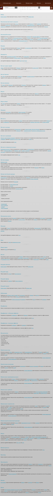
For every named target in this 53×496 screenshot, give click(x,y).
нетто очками (42, 218)
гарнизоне (31, 295)
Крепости (31, 23)
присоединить (37, 122)
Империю (16, 150)
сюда (32, 29)
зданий (9, 242)
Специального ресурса (6, 259)
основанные (27, 150)
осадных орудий (35, 68)
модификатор (3, 139)
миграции (9, 221)
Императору (10, 85)
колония (32, 25)
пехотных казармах (19, 188)
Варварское (3, 162)
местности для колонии (34, 366)
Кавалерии (36, 167)
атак (15, 249)
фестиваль (39, 39)
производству (12, 139)
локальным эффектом (36, 36)
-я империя (9, 408)
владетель (35, 380)
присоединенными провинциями (41, 391)
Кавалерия (16, 181)
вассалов (16, 489)
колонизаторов (22, 366)
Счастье (5, 491)
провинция (39, 23)
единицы (13, 299)
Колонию (30, 129)
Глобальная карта (7, 3)
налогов (27, 492)
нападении (30, 482)
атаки (19, 139)
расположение (22, 295)
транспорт (16, 380)
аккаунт (50, 465)
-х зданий (10, 407)
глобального (18, 130)
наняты (34, 299)
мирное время (36, 259)
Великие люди (29, 3)
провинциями (41, 379)
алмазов (40, 352)
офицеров (10, 281)
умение (3, 48)
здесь (19, 154)
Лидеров (33, 437)
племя (6, 162)
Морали (22, 482)
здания (36, 406)
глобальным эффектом (8, 150)
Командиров (44, 437)
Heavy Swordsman (4, 205)
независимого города (18, 352)
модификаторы (14, 315)
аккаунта (30, 464)
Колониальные (3, 149)
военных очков (31, 16)
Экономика (18, 3)
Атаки (19, 150)
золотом (29, 38)
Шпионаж (44, 85)
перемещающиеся (30, 379)
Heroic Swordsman (4, 208)
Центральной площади (18, 38)
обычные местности (27, 130)
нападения (26, 438)
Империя (4, 424)
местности (8, 149)
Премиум (13, 379)
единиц (30, 139)
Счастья (6, 38)
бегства (25, 439)
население (49, 219)
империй (14, 218)
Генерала (18, 48)
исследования (13, 437)
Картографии (20, 258)
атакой (6, 355)
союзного (27, 437)
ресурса (16, 23)
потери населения (37, 228)
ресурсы (18, 242)
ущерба (6, 439)
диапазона (31, 438)
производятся (14, 242)
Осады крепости (3, 177)
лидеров (9, 273)
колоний (20, 489)
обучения (17, 296)
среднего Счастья (22, 219)
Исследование (3, 482)
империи (35, 219)
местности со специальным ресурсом (38, 130)
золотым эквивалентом (46, 357)
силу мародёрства (28, 48)
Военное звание (3, 16)
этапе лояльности (18, 273)
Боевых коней (26, 258)
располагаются (17, 299)
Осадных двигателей (34, 179)
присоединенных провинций (10, 489)
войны (6, 249)
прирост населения (22, 112)
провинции (45, 38)
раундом (38, 438)
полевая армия (26, 56)
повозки (16, 422)
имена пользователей (12, 473)
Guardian (2, 206)
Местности (34, 129)
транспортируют (24, 422)
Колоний (37, 129)
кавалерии (42, 258)
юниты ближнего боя (14, 184)
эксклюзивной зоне (28, 352)
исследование (8, 112)
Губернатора (18, 68)
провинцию (32, 122)
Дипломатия (48, 3)
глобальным (29, 36)
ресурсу (16, 139)
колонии (23, 150)
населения (41, 38)
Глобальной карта (31, 149)
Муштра (17, 437)
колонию (47, 122)
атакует (44, 256)
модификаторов (6, 122)
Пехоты (43, 167)
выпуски (37, 295)
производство (3, 26)
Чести (44, 58)
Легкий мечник (3, 204)
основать (44, 122)
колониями (37, 422)
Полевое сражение (17, 58)
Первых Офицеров (38, 437)
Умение (2, 68)
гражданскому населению (11, 56)
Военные (39, 3)
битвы (11, 352)
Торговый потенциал (30, 76)
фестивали (14, 39)
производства (8, 25)
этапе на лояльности (18, 281)
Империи (48, 120)
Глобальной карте (18, 129)
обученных (9, 295)
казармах (16, 295)
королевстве (40, 464)
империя (44, 353)
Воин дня (36, 93)
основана (20, 120)
